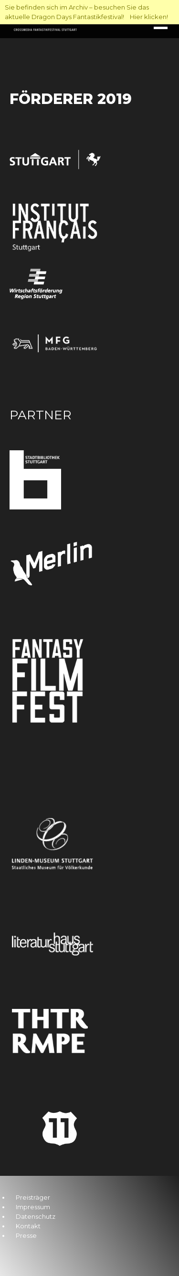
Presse (26, 1235)
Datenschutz (35, 1216)
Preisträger (33, 1197)
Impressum (33, 1207)
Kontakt (28, 1226)
